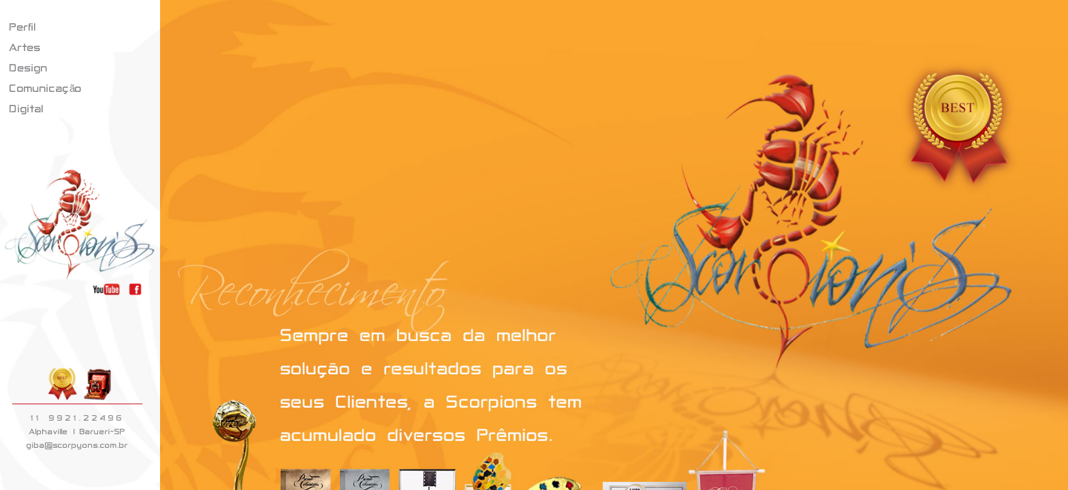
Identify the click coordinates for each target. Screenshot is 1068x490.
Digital (27, 108)
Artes (25, 47)
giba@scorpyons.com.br (77, 445)
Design (29, 68)
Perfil (23, 27)
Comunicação (46, 88)
